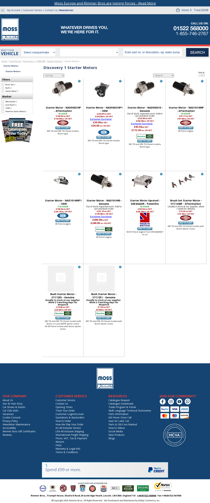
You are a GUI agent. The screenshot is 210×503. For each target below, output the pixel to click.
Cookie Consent (11, 417)
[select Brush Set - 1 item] (3, 85)
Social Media (115, 431)
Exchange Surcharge (101, 119)
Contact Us (51, 10)
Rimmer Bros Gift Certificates (19, 431)
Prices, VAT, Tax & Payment (71, 438)
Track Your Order (65, 410)
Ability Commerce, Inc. (149, 500)
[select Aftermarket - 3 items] (3, 102)
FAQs (59, 445)
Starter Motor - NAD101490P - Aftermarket (186, 109)
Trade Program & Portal (122, 407)
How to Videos (116, 428)
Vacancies (8, 414)
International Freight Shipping (72, 434)
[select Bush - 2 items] (3, 88)
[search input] (153, 52)
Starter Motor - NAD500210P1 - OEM (104, 109)
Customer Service (32, 10)
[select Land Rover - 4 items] (3, 105)
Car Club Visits (10, 410)
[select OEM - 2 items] (3, 108)
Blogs (111, 438)
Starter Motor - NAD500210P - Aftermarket (63, 109)
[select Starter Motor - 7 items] (3, 91)
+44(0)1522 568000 (146, 495)
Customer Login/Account (70, 414)
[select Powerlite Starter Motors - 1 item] (3, 111)
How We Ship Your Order (69, 424)
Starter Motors (54, 61)
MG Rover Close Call (119, 417)
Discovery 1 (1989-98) (34, 61)
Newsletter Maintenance (16, 424)
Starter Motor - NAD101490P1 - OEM (63, 202)
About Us (8, 400)
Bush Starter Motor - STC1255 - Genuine (63, 295)
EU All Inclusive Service (68, 428)
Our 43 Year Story (13, 403)
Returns (60, 441)
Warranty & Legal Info (68, 448)
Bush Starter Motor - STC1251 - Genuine (104, 295)
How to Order (63, 421)
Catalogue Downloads (120, 403)
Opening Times (64, 407)
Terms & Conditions (67, 452)
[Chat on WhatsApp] (188, 403)
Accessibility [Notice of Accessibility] (9, 428)
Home (4, 61)
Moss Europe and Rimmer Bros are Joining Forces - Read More (105, 3)
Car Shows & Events (14, 407)
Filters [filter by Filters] (6, 79)
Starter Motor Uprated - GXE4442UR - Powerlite (145, 202)
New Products (116, 434)
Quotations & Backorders (70, 417)
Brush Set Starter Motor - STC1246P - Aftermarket (186, 202)
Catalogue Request (119, 400)
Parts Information (118, 414)
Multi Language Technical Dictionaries (129, 410)
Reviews (7, 434)
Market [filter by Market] (6, 96)
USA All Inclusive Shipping (70, 431)
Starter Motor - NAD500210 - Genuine (145, 109)
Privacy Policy (10, 421)
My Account (13, 10)
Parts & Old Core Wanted (122, 424)
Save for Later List (118, 421)
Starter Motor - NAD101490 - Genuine (104, 202)
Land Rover (15, 61)
